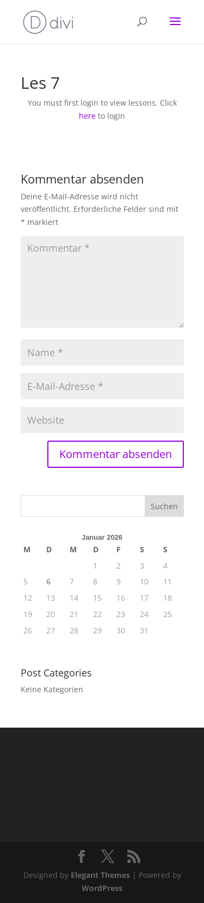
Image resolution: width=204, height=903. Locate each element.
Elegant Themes (100, 875)
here (87, 116)
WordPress (102, 888)
